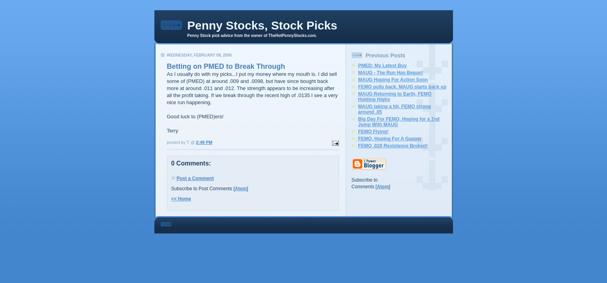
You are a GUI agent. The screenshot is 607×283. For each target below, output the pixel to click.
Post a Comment (195, 178)
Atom (241, 188)
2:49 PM (204, 142)
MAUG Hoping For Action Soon (393, 80)
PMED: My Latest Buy (382, 65)
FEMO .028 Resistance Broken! (393, 146)
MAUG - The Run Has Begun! (390, 72)
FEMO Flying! (373, 131)
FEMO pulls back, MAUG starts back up (402, 87)
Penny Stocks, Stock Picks (262, 25)
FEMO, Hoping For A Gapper (390, 139)
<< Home (181, 199)
